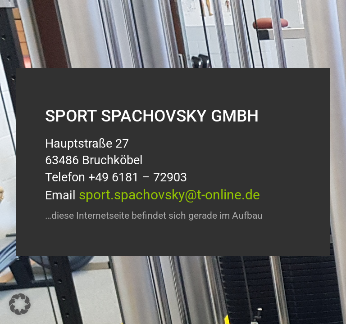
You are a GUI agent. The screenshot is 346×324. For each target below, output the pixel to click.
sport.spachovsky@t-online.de (169, 194)
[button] (20, 304)
